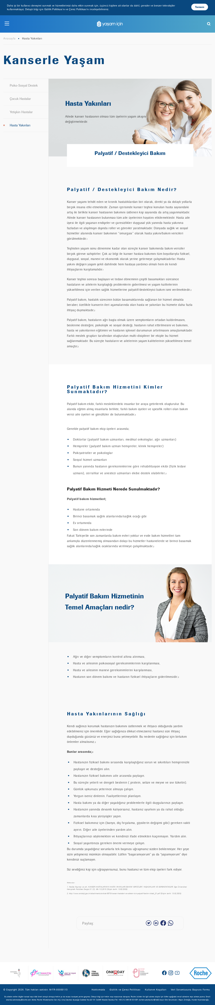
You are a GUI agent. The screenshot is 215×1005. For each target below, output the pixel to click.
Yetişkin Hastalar (21, 112)
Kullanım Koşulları (155, 989)
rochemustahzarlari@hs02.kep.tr (151, 1000)
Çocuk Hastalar (20, 99)
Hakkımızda (98, 989)
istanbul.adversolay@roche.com (18, 1000)
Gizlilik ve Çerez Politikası (125, 989)
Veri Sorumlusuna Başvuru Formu (190, 989)
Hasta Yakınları (20, 125)
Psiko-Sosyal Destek (24, 85)
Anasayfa (9, 38)
